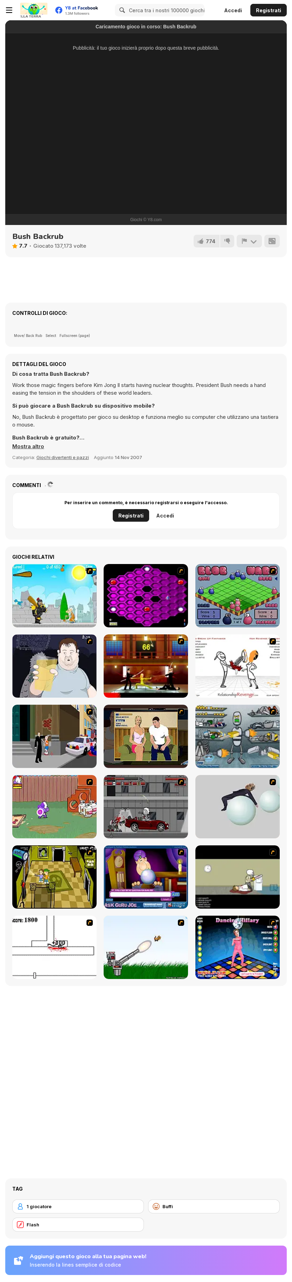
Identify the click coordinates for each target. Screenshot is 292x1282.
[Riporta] (249, 241)
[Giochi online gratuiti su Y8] (34, 10)
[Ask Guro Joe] (146, 877)
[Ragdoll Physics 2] (237, 806)
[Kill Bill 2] (146, 666)
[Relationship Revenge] (237, 666)
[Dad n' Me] (54, 806)
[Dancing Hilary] (237, 947)
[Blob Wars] (237, 595)
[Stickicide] (54, 947)
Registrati (268, 10)
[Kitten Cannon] (146, 947)
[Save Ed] (54, 877)
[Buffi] (214, 1206)
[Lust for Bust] (146, 736)
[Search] (121, 10)
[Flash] (78, 1225)
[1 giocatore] (78, 1206)
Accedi (233, 10)
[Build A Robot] (237, 736)
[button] (28, 446)
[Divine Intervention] (54, 736)
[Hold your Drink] (54, 666)
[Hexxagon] (146, 595)
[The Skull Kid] (237, 877)
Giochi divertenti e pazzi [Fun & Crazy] (62, 457)
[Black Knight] (54, 595)
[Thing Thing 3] (146, 806)
